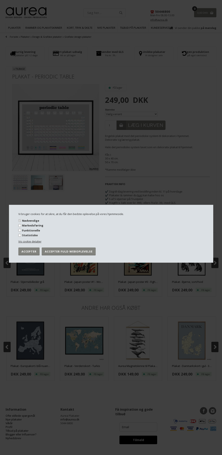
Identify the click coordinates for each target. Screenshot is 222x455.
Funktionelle (31, 230)
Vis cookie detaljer (29, 241)
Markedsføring (32, 225)
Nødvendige (30, 220)
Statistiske (30, 235)
